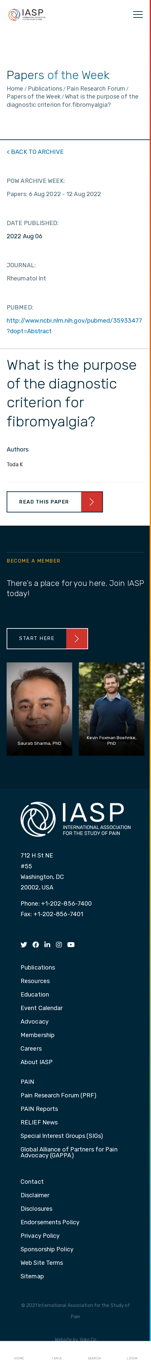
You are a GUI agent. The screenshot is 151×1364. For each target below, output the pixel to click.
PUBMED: (20, 307)
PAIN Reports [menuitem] (39, 1109)
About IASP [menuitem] (37, 1062)
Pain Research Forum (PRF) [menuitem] (59, 1095)
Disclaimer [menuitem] (35, 1195)
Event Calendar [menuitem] (42, 1008)
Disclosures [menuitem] (36, 1209)
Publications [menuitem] (38, 968)
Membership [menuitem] (38, 1035)
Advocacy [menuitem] (35, 1022)
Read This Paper (44, 502)
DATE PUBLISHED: (33, 223)
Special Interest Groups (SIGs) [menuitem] (62, 1136)
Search (94, 1352)
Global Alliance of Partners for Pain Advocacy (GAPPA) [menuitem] (69, 1152)
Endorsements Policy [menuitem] (50, 1222)
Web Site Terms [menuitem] (42, 1263)
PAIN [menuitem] (27, 1082)
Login (132, 1352)
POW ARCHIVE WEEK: (36, 181)
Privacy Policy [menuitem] (40, 1236)
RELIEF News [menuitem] (39, 1122)
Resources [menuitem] (35, 981)
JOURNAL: (21, 265)
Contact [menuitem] (32, 1182)
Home (19, 1352)
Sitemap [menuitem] (32, 1276)
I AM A (57, 1352)
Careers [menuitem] (31, 1049)
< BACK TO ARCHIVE (35, 152)
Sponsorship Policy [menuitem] (47, 1249)
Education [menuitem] (35, 995)
